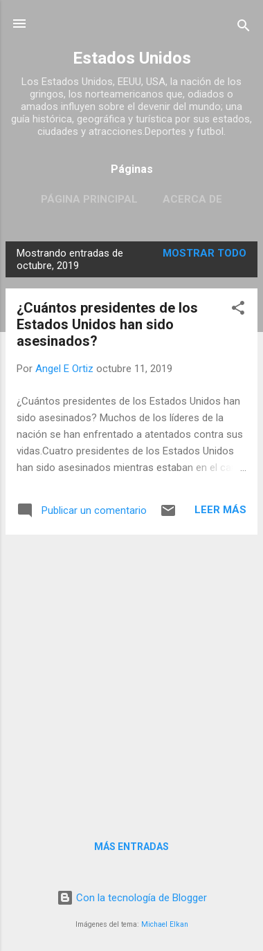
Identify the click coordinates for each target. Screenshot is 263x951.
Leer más (220, 510)
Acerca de (192, 199)
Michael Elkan (164, 924)
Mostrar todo (204, 253)
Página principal (89, 199)
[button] (238, 310)
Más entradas (131, 846)
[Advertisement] (131, 677)
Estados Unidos (132, 58)
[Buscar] (243, 28)
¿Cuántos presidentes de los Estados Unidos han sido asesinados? (107, 324)
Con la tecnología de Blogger (132, 898)
